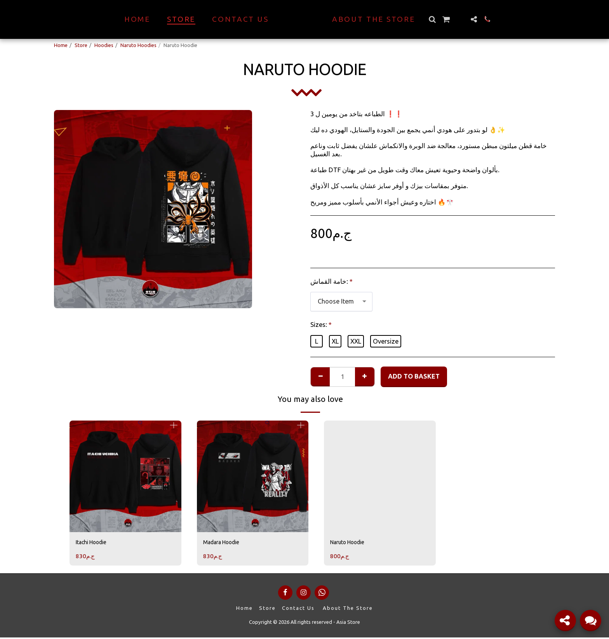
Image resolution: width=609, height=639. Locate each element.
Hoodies (103, 45)
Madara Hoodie (225, 542)
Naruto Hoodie (351, 542)
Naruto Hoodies (138, 45)
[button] (445, 19)
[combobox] (341, 301)
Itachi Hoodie (95, 542)
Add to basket (414, 376)
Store (81, 45)
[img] (125, 476)
